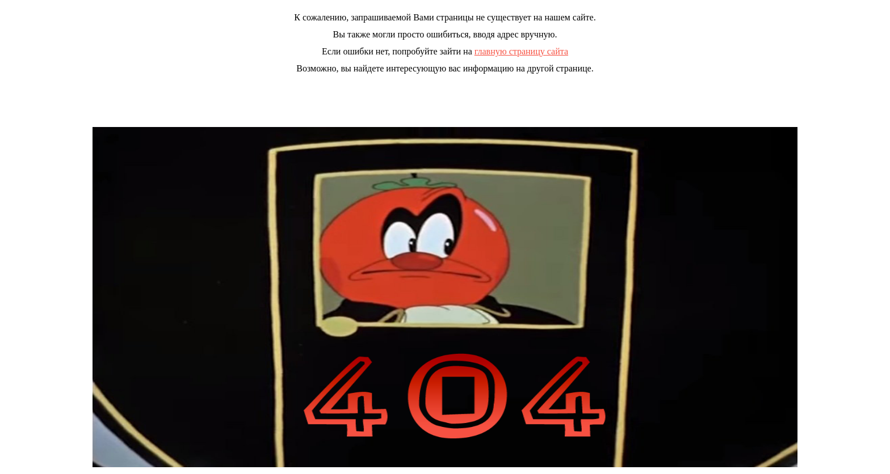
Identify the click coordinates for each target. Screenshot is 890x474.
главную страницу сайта (521, 51)
